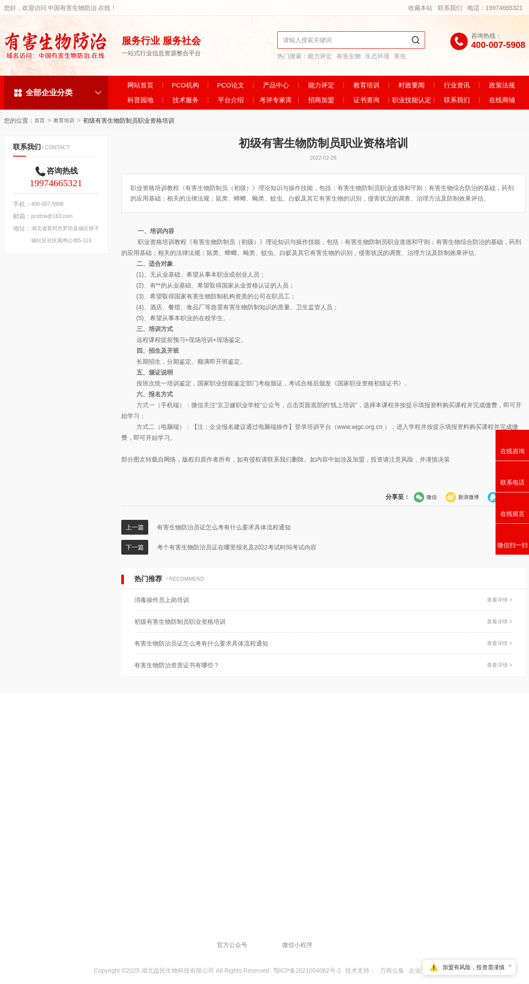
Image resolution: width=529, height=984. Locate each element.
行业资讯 (457, 85)
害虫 (400, 56)
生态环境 (377, 56)
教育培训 (366, 85)
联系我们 (450, 7)
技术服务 (186, 100)
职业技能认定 (411, 100)
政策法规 (502, 85)
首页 (39, 120)
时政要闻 (412, 85)
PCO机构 (185, 85)
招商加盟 (321, 100)
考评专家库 (276, 100)
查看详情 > (499, 600)
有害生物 (348, 56)
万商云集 (392, 970)
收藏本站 (420, 7)
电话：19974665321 (495, 7)
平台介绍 (231, 100)
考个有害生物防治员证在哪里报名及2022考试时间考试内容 (236, 547)
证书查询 (366, 100)
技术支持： (360, 970)
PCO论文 (230, 85)
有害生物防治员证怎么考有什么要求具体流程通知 (224, 527)
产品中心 (276, 85)
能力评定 (320, 56)
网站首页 (140, 85)
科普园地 (140, 100)
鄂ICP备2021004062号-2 (307, 970)
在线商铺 (502, 100)
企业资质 (421, 970)
